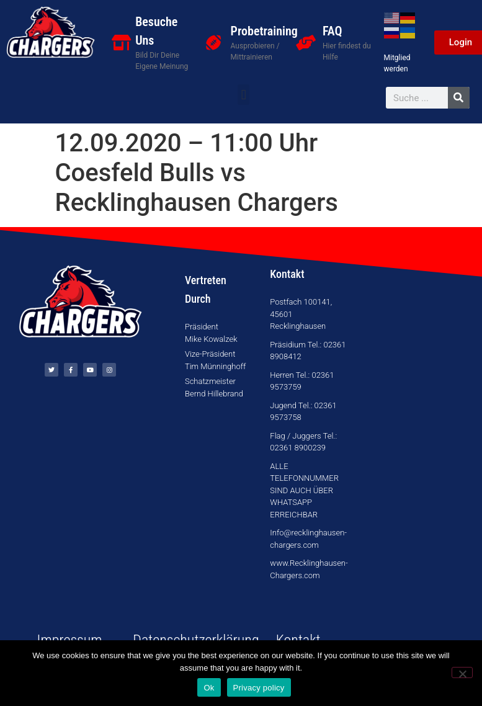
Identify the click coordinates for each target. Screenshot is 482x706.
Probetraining (264, 31)
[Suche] (459, 98)
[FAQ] (305, 42)
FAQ (332, 31)
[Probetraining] (213, 42)
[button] (243, 94)
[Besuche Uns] (121, 42)
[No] (462, 672)
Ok (208, 687)
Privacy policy (259, 687)
